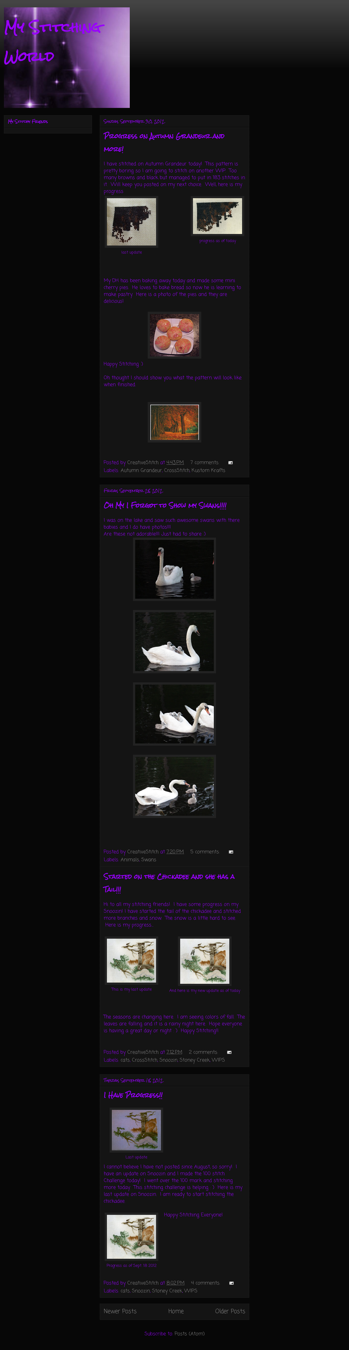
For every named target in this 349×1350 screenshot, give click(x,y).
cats (125, 1060)
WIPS (218, 1060)
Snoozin (168, 1060)
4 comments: (206, 1283)
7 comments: (205, 463)
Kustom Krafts (208, 470)
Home (176, 1311)
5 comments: (205, 852)
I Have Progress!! (133, 1095)
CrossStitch (176, 470)
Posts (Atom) (190, 1334)
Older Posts (230, 1311)
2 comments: (204, 1052)
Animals (130, 860)
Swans (148, 860)
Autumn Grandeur (141, 470)
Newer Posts (120, 1311)
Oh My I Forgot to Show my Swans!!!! (165, 505)
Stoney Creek (195, 1060)
